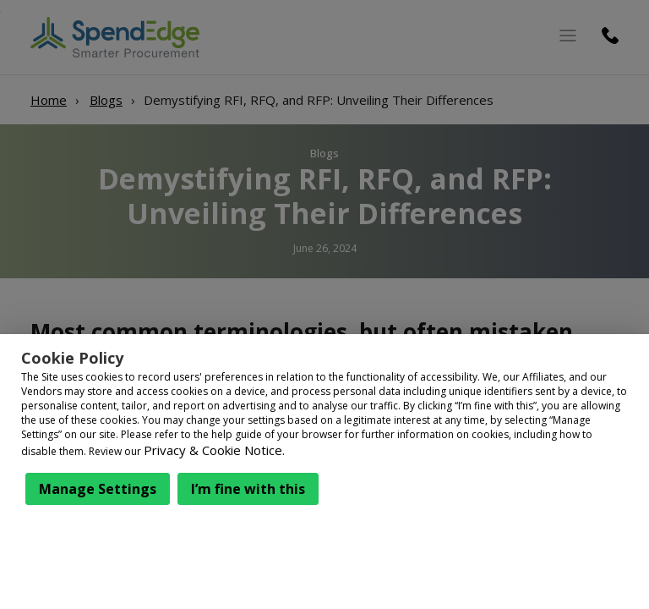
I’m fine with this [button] (248, 489)
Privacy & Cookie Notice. (214, 450)
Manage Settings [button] (97, 489)
